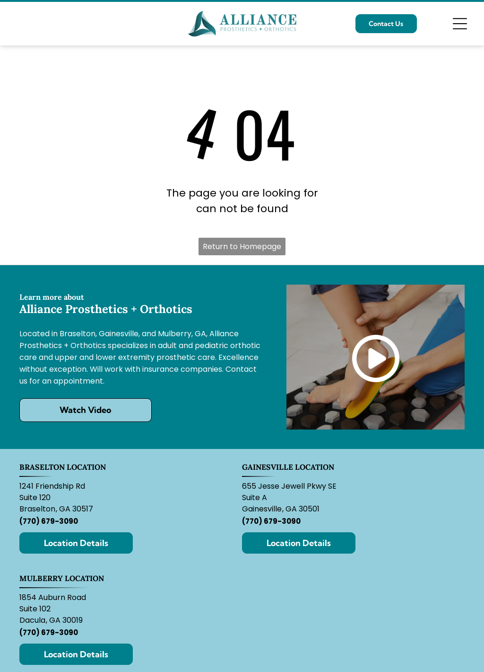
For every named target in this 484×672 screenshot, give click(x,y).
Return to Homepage (242, 246)
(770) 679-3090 (48, 521)
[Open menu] (460, 24)
